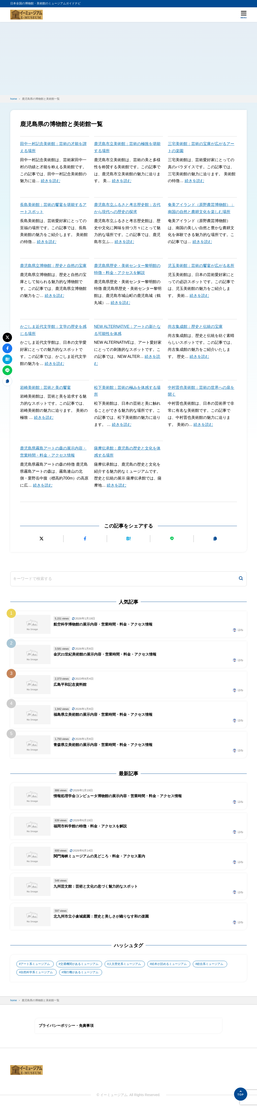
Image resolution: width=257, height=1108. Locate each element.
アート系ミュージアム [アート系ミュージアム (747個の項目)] (35, 964)
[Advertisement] (128, 58)
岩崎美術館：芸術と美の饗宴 (45, 387)
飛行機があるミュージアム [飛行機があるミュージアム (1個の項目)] (81, 972)
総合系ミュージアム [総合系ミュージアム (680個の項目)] (211, 964)
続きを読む (50, 181)
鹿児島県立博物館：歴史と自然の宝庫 (53, 266)
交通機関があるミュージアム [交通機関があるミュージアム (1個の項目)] (80, 964)
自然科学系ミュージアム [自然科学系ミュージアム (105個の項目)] (37, 972)
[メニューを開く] (244, 14)
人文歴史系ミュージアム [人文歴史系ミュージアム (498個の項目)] (125, 964)
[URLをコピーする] (215, 538)
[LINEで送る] (171, 538)
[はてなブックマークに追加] (128, 538)
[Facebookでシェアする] (85, 538)
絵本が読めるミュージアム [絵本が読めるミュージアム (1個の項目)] (169, 964)
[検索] (240, 579)
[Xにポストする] (41, 538)
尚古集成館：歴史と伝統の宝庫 (195, 326)
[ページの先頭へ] (240, 1094)
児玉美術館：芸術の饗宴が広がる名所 (201, 266)
